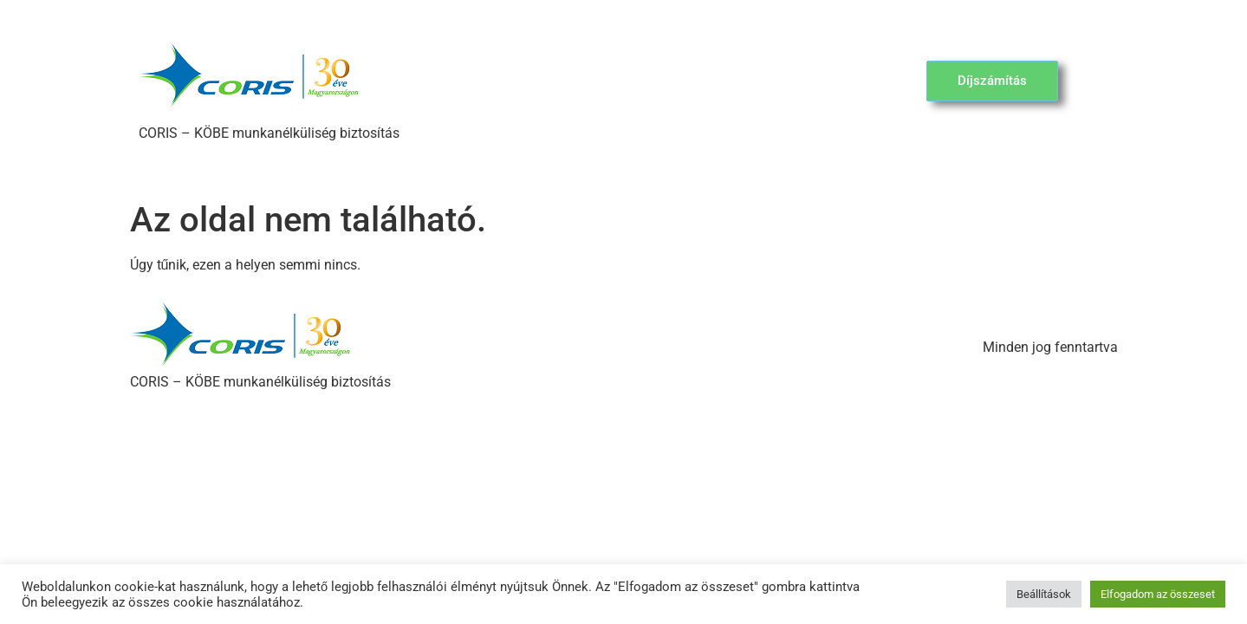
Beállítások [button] (1043, 594)
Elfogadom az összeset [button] (1158, 594)
